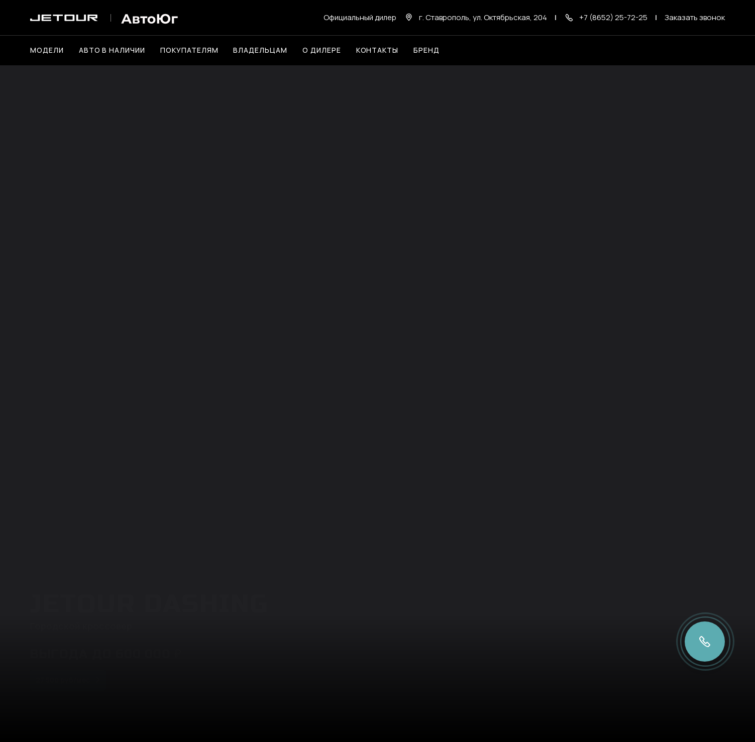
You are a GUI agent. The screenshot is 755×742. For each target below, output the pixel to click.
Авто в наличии (112, 50)
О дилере (321, 50)
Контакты (377, 50)
